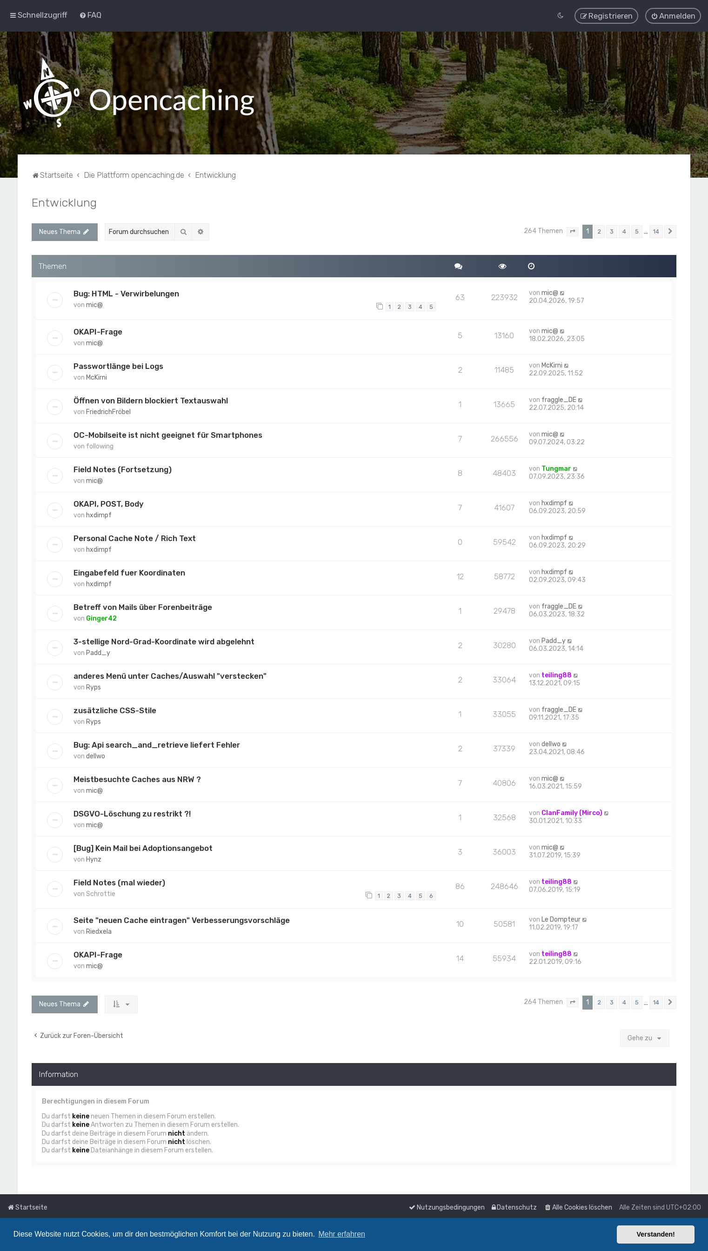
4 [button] (624, 230)
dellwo (95, 755)
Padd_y (98, 652)
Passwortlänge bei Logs (118, 365)
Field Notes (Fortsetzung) (122, 468)
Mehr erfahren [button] (341, 1234)
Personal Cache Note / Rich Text (134, 537)
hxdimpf (99, 514)
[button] (573, 230)
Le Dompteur (561, 919)
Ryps (93, 686)
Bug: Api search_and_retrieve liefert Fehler (156, 744)
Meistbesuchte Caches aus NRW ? (137, 778)
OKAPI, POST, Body (108, 503)
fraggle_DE (558, 399)
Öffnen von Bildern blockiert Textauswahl (150, 399)
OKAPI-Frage (97, 330)
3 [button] (612, 230)
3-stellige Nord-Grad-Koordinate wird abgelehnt (163, 640)
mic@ (94, 304)
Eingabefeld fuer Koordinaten (129, 571)
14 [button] (656, 230)
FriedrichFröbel (108, 411)
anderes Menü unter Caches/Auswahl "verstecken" (170, 675)
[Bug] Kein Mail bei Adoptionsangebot (143, 847)
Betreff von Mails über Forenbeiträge (142, 606)
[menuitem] (90, 15)
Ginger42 (101, 618)
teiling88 (556, 674)
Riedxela (99, 931)
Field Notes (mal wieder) (119, 881)
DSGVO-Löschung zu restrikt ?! (132, 812)
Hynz (93, 859)
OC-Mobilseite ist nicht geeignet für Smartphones (167, 434)
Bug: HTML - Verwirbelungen (126, 293)
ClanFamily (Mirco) (571, 812)
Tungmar (556, 468)
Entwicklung (64, 201)
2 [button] (599, 230)
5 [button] (637, 230)
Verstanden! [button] (656, 1234)
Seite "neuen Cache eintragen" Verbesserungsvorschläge (181, 919)
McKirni (96, 377)
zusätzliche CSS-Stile (114, 709)
